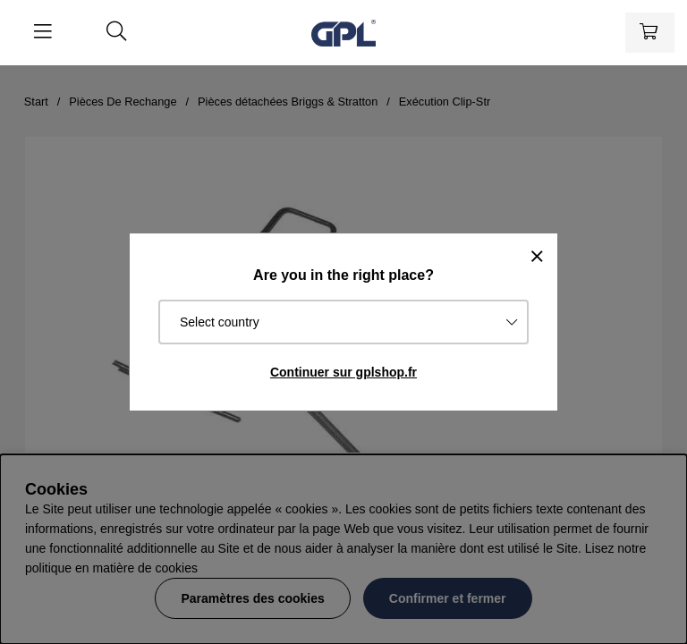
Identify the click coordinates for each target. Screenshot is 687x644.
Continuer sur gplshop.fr (343, 372)
